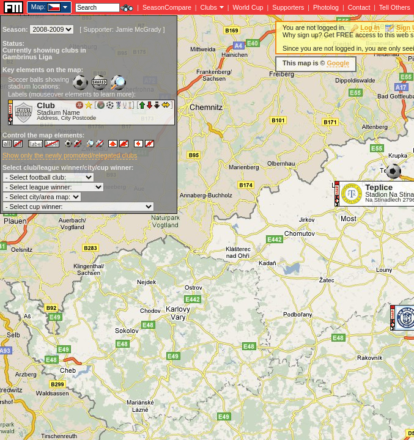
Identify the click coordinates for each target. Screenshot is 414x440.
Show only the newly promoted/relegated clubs (69, 155)
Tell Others (394, 7)
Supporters (288, 7)
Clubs (209, 7)
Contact (359, 7)
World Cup (247, 7)
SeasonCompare (166, 7)
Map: (38, 6)
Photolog (326, 7)
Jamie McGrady (138, 29)
